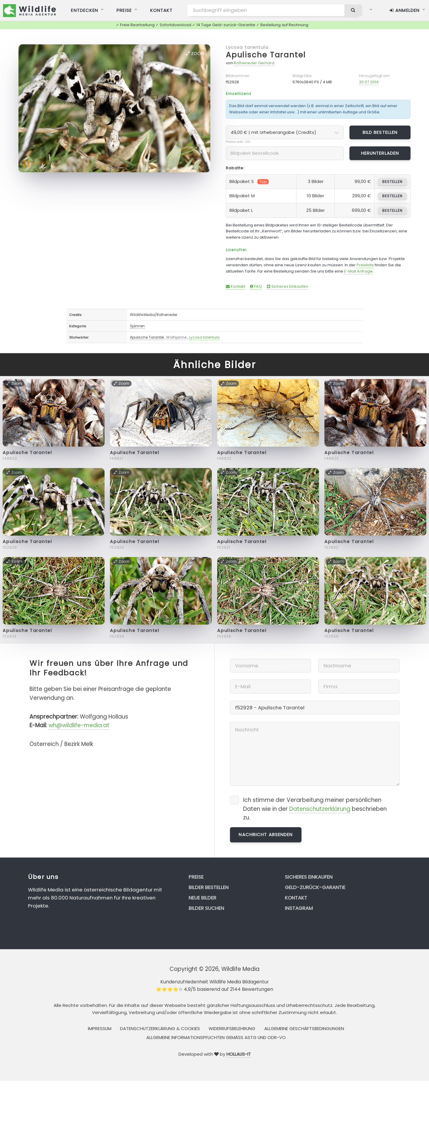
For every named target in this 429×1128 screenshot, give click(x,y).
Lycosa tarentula (247, 47)
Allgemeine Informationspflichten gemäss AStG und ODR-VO (216, 1037)
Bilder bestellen (209, 887)
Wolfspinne (176, 337)
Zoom (195, 53)
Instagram (299, 908)
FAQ (256, 286)
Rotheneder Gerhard (254, 63)
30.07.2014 (369, 82)
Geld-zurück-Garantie (315, 887)
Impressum (99, 1028)
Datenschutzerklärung (319, 809)
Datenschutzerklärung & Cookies (160, 1028)
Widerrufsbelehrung (232, 1028)
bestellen (392, 181)
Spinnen (137, 325)
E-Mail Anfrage (358, 271)
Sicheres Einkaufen (287, 286)
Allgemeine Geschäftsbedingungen (304, 1028)
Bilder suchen (206, 908)
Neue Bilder (202, 897)
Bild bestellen (380, 132)
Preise (196, 876)
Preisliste (365, 265)
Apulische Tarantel (266, 55)
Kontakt (235, 286)
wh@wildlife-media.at (79, 725)
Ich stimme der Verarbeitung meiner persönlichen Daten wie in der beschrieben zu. (315, 809)
